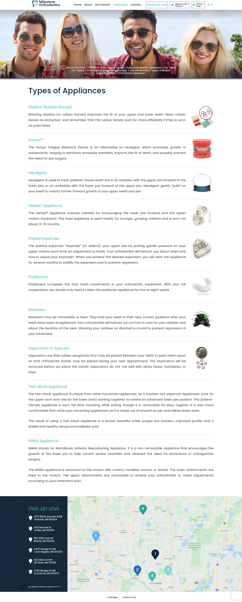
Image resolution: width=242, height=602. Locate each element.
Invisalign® (93, 70)
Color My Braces (106, 73)
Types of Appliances (115, 70)
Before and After (76, 67)
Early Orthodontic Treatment (144, 67)
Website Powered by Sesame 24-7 (44, 587)
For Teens (170, 67)
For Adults (78, 70)
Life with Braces (139, 70)
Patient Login (198, 5)
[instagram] (212, 5)
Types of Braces (160, 70)
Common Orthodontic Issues (106, 67)
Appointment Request (179, 5)
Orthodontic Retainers (132, 73)
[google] (208, 5)
